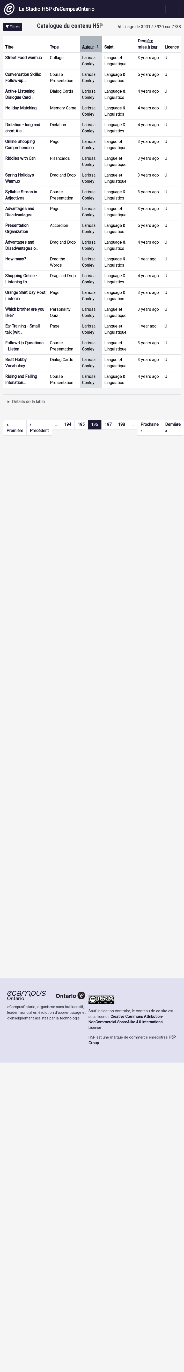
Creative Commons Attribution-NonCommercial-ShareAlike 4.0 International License (126, 1022)
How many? (15, 259)
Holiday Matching (20, 108)
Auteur (90, 47)
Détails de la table (28, 401)
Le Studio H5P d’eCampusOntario (49, 9)
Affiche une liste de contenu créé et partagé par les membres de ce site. (92, 402)
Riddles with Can (20, 158)
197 (108, 424)
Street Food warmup (23, 57)
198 (121, 424)
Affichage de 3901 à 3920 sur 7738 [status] (149, 26)
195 (81, 424)
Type (54, 47)
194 (67, 424)
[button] (12, 27)
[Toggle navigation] (172, 9)
